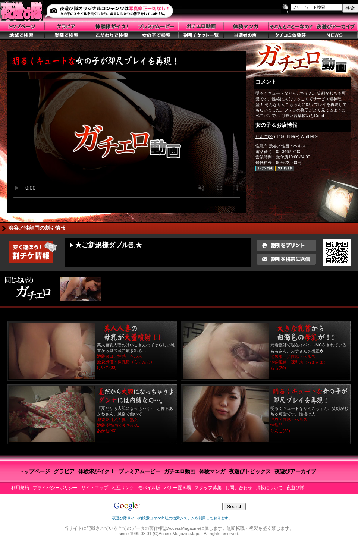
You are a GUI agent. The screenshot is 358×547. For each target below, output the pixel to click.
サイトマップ (94, 487)
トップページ (34, 471)
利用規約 (20, 487)
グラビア (64, 471)
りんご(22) (265, 136)
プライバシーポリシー (55, 487)
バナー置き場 (177, 487)
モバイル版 (149, 487)
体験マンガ (212, 471)
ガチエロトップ (302, 60)
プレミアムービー (139, 471)
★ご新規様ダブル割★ (108, 245)
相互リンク (123, 487)
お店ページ (264, 168)
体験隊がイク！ (96, 471)
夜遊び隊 (295, 487)
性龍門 (261, 146)
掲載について (269, 487)
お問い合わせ (238, 487)
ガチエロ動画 (179, 471)
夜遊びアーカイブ (295, 471)
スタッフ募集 (208, 487)
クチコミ (284, 168)
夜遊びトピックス (250, 471)
